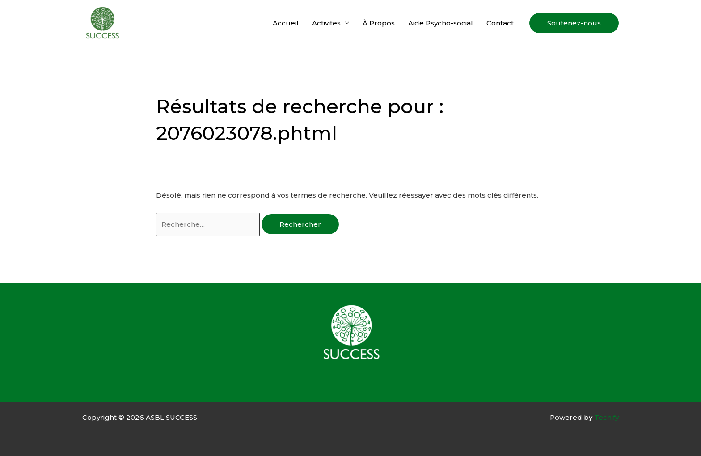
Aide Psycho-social (440, 23)
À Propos (379, 23)
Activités (326, 23)
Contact (500, 23)
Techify (606, 417)
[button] (574, 23)
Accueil (286, 23)
